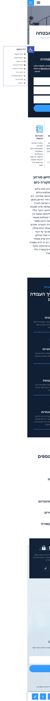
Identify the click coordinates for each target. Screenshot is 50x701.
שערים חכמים (37, 490)
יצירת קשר (35, 266)
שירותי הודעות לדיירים (31, 512)
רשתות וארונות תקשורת (30, 524)
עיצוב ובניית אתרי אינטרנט (29, 501)
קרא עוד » (43, 471)
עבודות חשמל (37, 468)
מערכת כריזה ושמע (33, 479)
